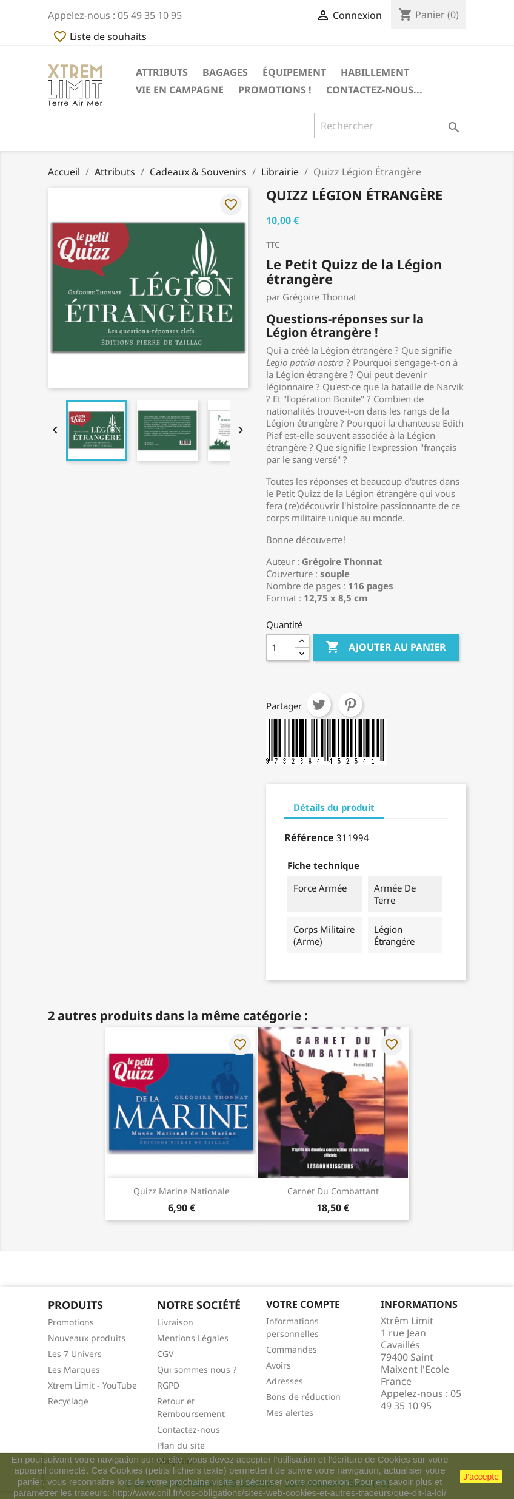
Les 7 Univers (75, 1353)
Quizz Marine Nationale (181, 1191)
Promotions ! (275, 89)
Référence (309, 837)
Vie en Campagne (180, 89)
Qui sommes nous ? (196, 1369)
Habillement (375, 72)
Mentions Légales (193, 1338)
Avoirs (278, 1365)
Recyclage (68, 1401)
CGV (165, 1353)
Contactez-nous (188, 1429)
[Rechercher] (390, 125)
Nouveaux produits (86, 1338)
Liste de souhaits (100, 36)
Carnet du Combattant (333, 1191)
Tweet (319, 704)
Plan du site (181, 1445)
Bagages (225, 72)
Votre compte (303, 1304)
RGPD (168, 1385)
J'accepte (481, 1476)
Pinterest (350, 704)
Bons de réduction (303, 1397)
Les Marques (74, 1369)
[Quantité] (280, 647)
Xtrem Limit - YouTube (92, 1385)
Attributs (162, 72)
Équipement (294, 72)
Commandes (291, 1349)
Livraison (175, 1322)
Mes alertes (289, 1412)
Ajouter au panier (385, 647)
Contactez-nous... (374, 89)
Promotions (71, 1322)
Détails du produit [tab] (334, 807)
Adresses (284, 1381)
